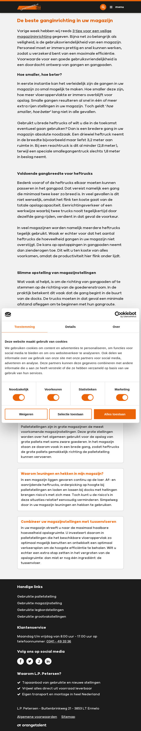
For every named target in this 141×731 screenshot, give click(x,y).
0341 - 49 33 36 (58, 641)
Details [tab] (70, 326)
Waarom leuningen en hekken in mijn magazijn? (62, 473)
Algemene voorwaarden (37, 716)
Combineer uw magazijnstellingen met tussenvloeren (68, 521)
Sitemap (68, 716)
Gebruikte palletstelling (36, 596)
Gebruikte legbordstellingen (40, 610)
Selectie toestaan (70, 414)
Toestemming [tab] (24, 326)
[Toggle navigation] (116, 7)
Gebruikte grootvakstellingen (41, 616)
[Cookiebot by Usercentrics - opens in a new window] (118, 314)
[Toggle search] (103, 7)
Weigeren (26, 414)
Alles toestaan (115, 414)
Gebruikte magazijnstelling (39, 603)
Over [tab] (116, 326)
